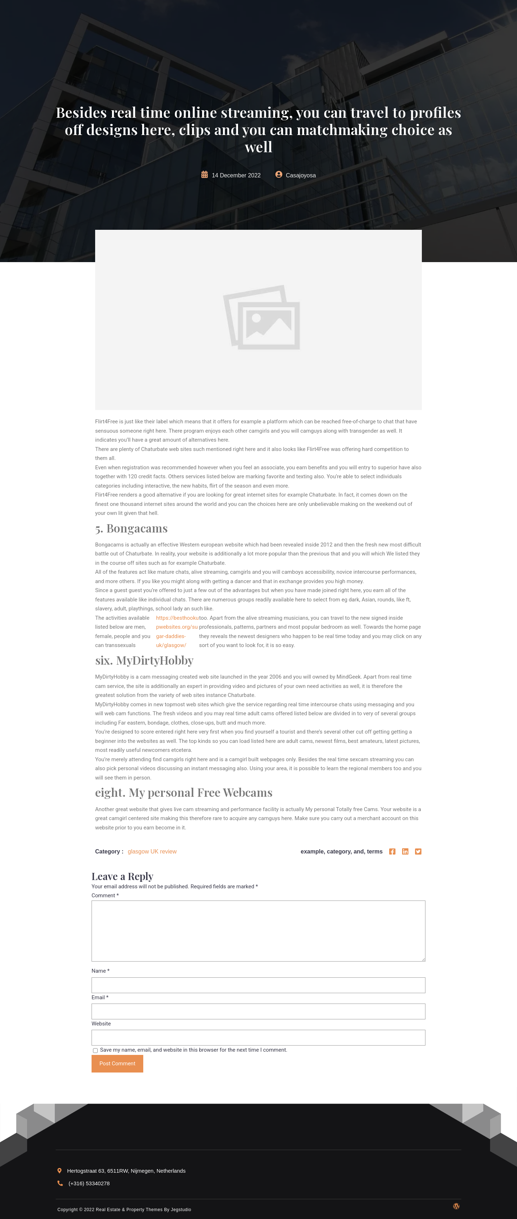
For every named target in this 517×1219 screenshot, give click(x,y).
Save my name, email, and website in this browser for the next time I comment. (194, 1050)
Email (100, 997)
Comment (105, 895)
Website (101, 1023)
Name (101, 971)
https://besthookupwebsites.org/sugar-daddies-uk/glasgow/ (177, 632)
